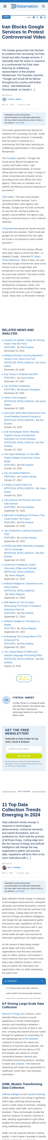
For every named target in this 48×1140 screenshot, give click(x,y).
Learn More (19, 123)
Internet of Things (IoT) (13, 1061)
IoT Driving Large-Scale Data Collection (22, 988)
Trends (6, 17)
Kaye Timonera (11, 868)
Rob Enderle (26, 347)
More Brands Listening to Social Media (22, 1030)
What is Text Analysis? (15, 397)
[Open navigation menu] (5, 6)
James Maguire (16, 575)
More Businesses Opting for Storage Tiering (24, 1009)
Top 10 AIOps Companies (17, 386)
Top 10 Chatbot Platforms (17, 473)
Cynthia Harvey (12, 99)
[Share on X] (37, 17)
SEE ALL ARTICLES (23, 678)
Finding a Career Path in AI (18, 484)
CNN (4, 197)
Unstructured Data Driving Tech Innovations (24, 1004)
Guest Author (27, 378)
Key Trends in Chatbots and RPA (21, 374)
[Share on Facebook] (34, 17)
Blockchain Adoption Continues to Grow (22, 1019)
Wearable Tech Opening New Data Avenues (24, 1014)
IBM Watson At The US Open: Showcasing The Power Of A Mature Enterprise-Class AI (22, 606)
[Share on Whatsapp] (45, 17)
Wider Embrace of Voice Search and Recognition (21, 1036)
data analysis (17, 1110)
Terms (10, 766)
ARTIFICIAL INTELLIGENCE (19, 362)
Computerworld (10, 228)
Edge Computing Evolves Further (20, 1025)
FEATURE (9, 347)
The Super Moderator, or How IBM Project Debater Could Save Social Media (22, 458)
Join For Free (24, 756)
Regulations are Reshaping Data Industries (24, 999)
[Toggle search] (43, 6)
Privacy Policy (21, 766)
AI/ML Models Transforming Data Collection (24, 993)
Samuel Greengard (30, 389)
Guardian (11, 158)
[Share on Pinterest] (41, 17)
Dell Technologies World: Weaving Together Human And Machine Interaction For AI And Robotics (21, 435)
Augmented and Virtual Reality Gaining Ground (22, 1044)
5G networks (31, 1085)
